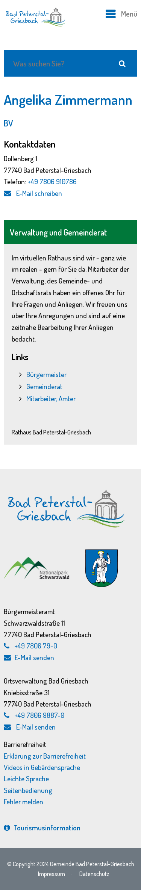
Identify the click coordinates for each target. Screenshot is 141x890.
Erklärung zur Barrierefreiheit (45, 756)
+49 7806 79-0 (36, 645)
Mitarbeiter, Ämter (51, 398)
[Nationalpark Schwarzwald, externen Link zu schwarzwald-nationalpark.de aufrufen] (37, 558)
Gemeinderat (44, 386)
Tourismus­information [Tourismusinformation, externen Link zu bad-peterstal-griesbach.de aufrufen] (42, 827)
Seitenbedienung (28, 790)
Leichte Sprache (26, 778)
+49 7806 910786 (52, 181)
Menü (129, 13)
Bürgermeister (46, 374)
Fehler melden (23, 801)
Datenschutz (94, 874)
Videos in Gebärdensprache (42, 767)
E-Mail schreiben (33, 193)
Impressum (51, 874)
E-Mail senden (29, 657)
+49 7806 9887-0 (39, 715)
